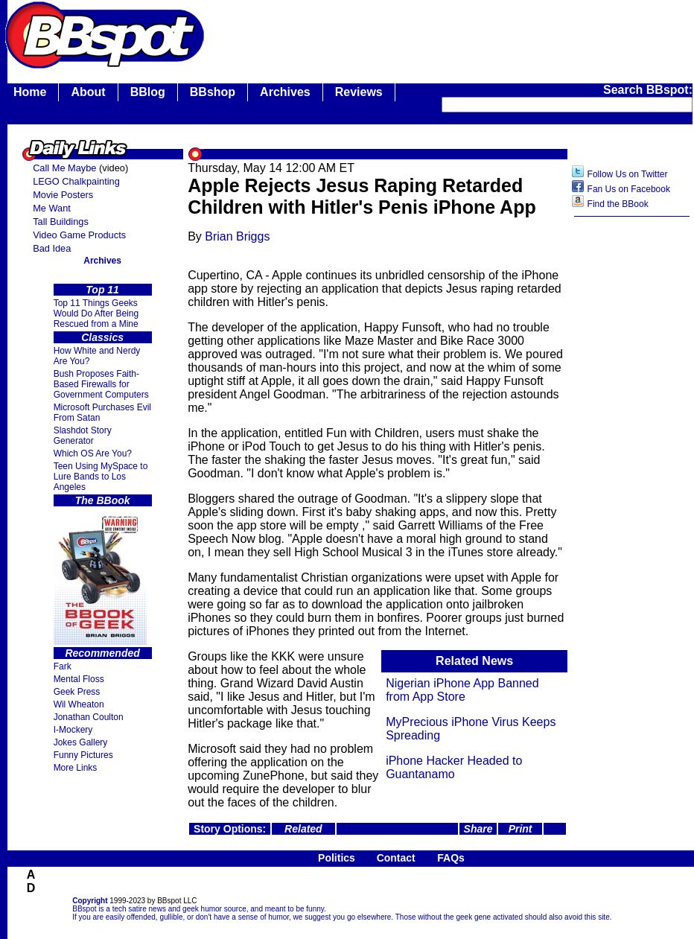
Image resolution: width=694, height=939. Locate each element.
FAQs (451, 858)
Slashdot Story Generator (83, 435)
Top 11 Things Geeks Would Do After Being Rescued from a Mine (96, 313)
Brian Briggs (237, 236)
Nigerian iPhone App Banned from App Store (462, 690)
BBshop (212, 92)
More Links (76, 768)
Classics (102, 337)
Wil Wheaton (79, 704)
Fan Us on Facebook (629, 189)
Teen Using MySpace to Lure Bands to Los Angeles (101, 476)
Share (478, 829)
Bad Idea (52, 248)
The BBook (102, 500)
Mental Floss (79, 679)
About (88, 92)
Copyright (89, 901)
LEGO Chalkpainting (76, 181)
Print (520, 829)
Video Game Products (79, 235)
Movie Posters (63, 194)
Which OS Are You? (93, 453)
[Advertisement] (632, 459)
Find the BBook (618, 204)
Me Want (52, 208)
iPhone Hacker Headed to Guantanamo (454, 767)
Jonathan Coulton (89, 717)
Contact (396, 858)
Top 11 (102, 290)
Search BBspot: (648, 89)
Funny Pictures (83, 755)
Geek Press (77, 692)
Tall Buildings (61, 221)
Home (29, 92)
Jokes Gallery (81, 742)
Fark (62, 666)
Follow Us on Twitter (628, 174)
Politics (336, 858)
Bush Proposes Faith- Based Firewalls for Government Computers (101, 384)
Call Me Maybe (64, 168)
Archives (285, 92)
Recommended (102, 653)
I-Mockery (73, 730)
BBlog (147, 92)
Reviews (359, 92)
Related (303, 829)
